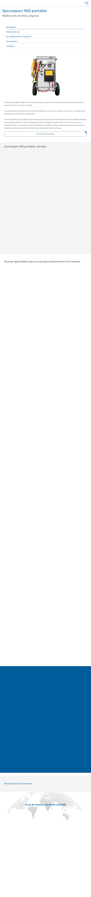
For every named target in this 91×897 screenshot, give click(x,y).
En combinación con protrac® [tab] (19, 37)
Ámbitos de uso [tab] (13, 32)
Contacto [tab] (10, 46)
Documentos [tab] (11, 41)
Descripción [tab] (11, 27)
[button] (45, 133)
